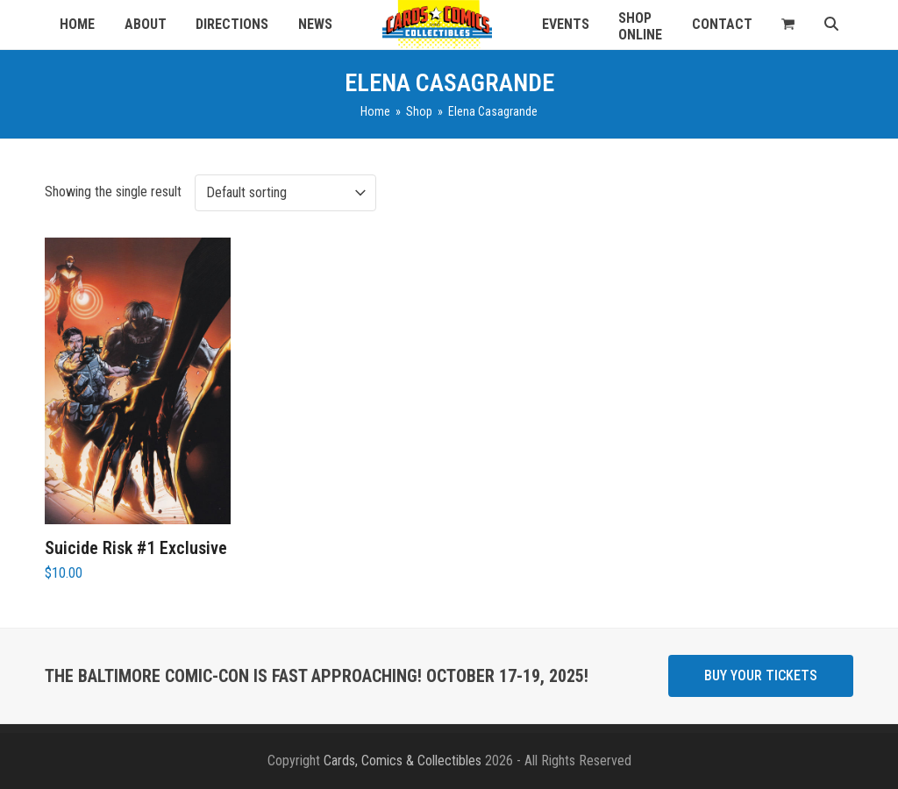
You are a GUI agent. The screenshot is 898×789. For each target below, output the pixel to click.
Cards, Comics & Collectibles (402, 760)
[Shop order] (285, 192)
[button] (788, 24)
